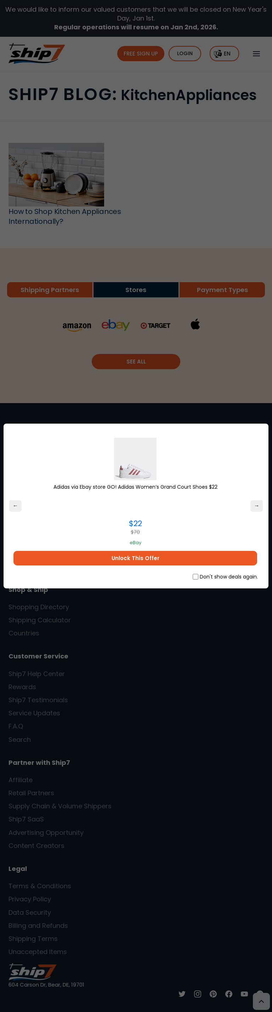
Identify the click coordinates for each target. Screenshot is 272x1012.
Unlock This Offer (135, 558)
